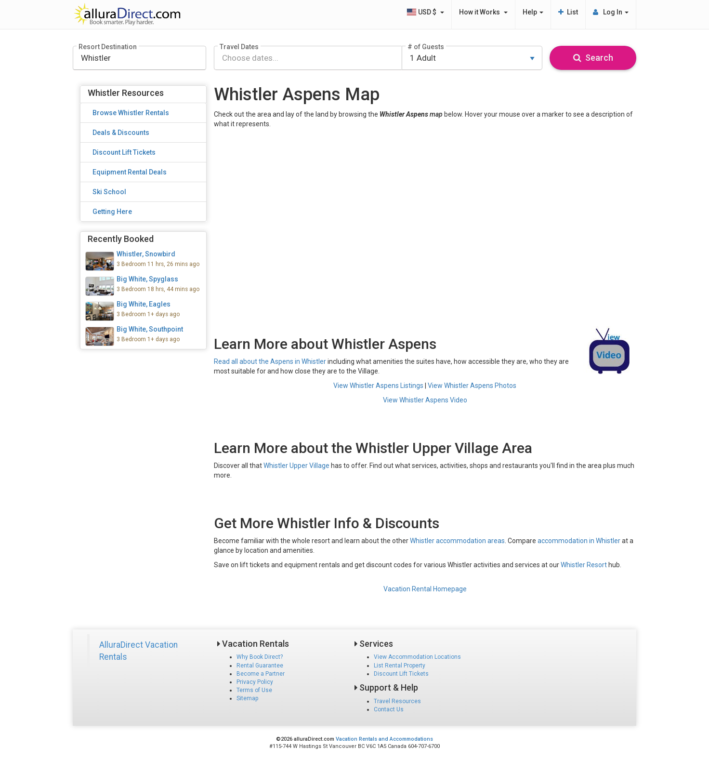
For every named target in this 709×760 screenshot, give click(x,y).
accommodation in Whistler (579, 541)
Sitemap (247, 698)
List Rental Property (399, 665)
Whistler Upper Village (296, 465)
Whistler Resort (584, 565)
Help (533, 12)
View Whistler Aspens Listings (378, 385)
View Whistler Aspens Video (425, 400)
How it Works (483, 12)
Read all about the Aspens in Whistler (270, 361)
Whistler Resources (126, 93)
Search (593, 58)
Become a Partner (260, 673)
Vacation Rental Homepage (425, 589)
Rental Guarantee (259, 665)
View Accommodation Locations (417, 656)
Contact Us (389, 709)
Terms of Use (254, 690)
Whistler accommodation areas (457, 541)
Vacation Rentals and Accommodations (384, 739)
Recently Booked (121, 239)
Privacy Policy (254, 682)
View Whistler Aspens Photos (472, 385)
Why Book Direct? (259, 656)
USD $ (425, 12)
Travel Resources (397, 701)
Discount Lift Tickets (401, 673)
